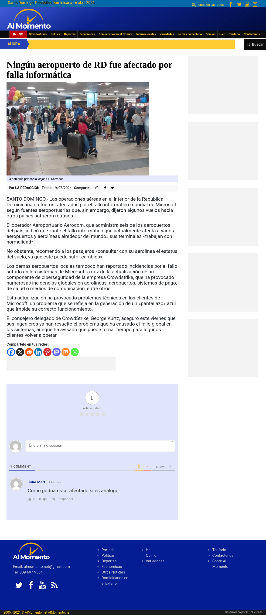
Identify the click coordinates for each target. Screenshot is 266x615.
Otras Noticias (38, 34)
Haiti (222, 34)
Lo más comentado (190, 34)
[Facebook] (11, 352)
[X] (20, 352)
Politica (55, 34)
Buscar (258, 44)
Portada (108, 550)
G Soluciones (254, 612)
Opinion (210, 34)
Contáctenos (252, 34)
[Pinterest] (47, 352)
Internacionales (146, 34)
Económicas (87, 34)
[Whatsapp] (75, 352)
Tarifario (234, 34)
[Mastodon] (56, 352)
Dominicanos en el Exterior (115, 34)
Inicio (18, 34)
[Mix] (65, 352)
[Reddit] (29, 352)
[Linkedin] (38, 352)
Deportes (69, 34)
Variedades (167, 34)
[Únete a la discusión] (100, 446)
